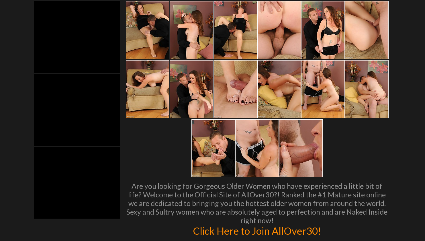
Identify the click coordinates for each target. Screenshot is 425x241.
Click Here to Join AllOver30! (257, 231)
